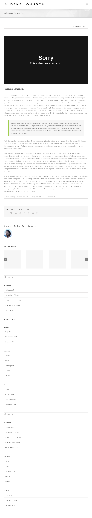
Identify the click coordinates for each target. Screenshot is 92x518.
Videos (38, 197)
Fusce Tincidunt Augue (13, 300)
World (42, 197)
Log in (7, 389)
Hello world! (9, 290)
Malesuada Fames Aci (12, 305)
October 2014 (10, 342)
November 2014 (11, 337)
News (7, 361)
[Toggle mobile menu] (87, 3)
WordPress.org (10, 404)
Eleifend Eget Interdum (13, 310)
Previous (78, 26)
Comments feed (10, 399)
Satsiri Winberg (10, 197)
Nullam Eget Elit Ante (12, 295)
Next (85, 26)
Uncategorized (10, 366)
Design (33, 197)
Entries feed (9, 394)
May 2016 (8, 332)
